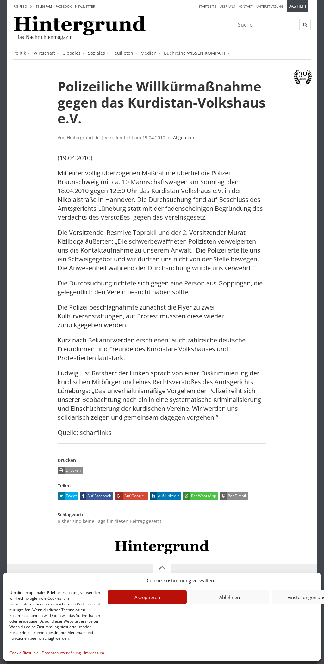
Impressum (94, 652)
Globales (71, 53)
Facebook (63, 6)
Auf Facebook (95, 496)
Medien (148, 53)
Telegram (44, 6)
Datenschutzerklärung (61, 652)
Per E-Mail (233, 496)
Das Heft (297, 6)
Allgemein (183, 138)
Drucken (69, 470)
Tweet (67, 496)
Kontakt (245, 6)
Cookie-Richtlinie (24, 652)
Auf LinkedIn (164, 496)
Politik (19, 53)
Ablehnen (229, 597)
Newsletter (85, 6)
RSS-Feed (20, 6)
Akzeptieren (147, 597)
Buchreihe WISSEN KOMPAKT (195, 53)
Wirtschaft (44, 53)
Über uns (227, 6)
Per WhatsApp (199, 496)
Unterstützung (269, 6)
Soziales (96, 53)
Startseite (207, 6)
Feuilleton (122, 53)
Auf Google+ (130, 496)
